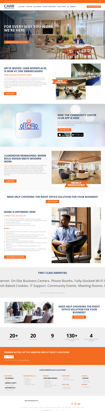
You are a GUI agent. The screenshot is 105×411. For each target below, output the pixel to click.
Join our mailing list (31, 396)
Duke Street (48, 377)
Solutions (21, 6)
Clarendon (48, 376)
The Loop (86, 376)
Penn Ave (27, 376)
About (66, 402)
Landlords (41, 402)
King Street (48, 379)
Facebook (72, 399)
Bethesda (66, 373)
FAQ (68, 6)
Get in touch (52, 198)
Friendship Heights (68, 375)
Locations (29, 6)
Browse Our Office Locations (16, 42)
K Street (26, 373)
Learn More (38, 1)
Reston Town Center (51, 380)
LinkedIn (79, 399)
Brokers (36, 402)
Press (82, 402)
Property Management (49, 6)
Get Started (9, 352)
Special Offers (61, 6)
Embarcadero (10, 385)
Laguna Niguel (10, 380)
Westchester (66, 384)
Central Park (66, 382)
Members (72, 6)
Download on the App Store (63, 133)
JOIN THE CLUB (63, 128)
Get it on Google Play (76, 133)
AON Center (86, 377)
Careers (31, 402)
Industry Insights (76, 402)
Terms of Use (62, 406)
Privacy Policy (56, 406)
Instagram (75, 399)
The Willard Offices (29, 380)
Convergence (86, 382)
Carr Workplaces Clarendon (12, 164)
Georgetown (28, 375)
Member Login (60, 402)
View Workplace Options (15, 252)
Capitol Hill (27, 378)
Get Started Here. (24, 355)
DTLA (7, 376)
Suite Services (37, 6)
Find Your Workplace (94, 6)
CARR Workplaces (9, 7)
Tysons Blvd (48, 382)
